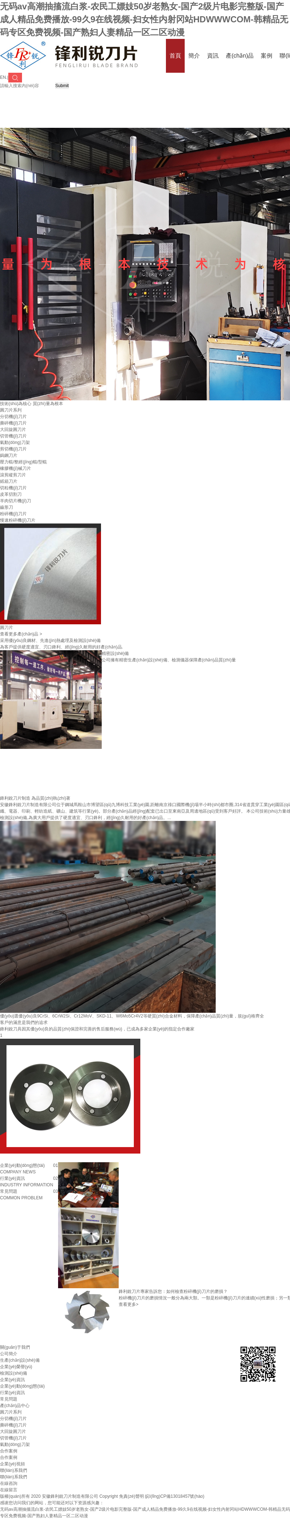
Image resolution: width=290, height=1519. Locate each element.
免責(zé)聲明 (131, 1496)
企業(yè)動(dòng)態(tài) (22, 1386)
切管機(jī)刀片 (13, 436)
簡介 (194, 56)
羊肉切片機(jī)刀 (15, 500)
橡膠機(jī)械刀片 (15, 468)
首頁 (175, 56)
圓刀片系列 (11, 410)
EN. (3, 77)
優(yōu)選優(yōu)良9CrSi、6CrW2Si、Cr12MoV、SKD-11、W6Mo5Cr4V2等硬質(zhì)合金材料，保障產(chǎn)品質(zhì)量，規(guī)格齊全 (132, 1016)
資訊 (213, 56)
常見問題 (8, 1399)
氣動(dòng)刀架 (15, 442)
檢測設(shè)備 (13, 1373)
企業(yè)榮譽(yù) (16, 1366)
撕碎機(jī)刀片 (13, 423)
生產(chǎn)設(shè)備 (20, 1360)
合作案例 (8, 1457)
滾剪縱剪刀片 (13, 474)
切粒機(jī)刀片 (13, 487)
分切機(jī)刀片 (13, 416)
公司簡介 (8, 1353)
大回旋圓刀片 (13, 429)
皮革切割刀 (11, 494)
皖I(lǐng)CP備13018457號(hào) (174, 1496)
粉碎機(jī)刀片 (13, 513)
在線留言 (8, 1489)
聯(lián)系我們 (13, 1476)
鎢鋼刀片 (8, 455)
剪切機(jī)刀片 (13, 448)
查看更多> (129, 1304)
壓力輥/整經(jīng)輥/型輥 (23, 461)
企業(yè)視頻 (12, 1463)
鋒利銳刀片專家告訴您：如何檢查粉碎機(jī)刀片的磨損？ (173, 1291)
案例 (266, 56)
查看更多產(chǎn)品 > (21, 634)
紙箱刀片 (8, 481)
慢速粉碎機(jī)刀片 (17, 520)
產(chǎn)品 (240, 56)
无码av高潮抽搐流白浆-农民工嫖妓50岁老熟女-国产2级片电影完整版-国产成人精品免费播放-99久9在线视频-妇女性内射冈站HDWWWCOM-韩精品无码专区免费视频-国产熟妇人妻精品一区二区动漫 (144, 19)
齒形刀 (6, 507)
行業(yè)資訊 (12, 1392)
